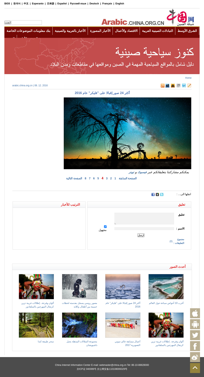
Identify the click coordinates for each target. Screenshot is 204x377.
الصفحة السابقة (128, 178)
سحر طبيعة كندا (46, 341)
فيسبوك (142, 172)
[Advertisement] (57, 257)
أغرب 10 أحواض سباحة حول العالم (166, 303)
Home (188, 78)
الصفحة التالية (74, 178)
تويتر (131, 172)
